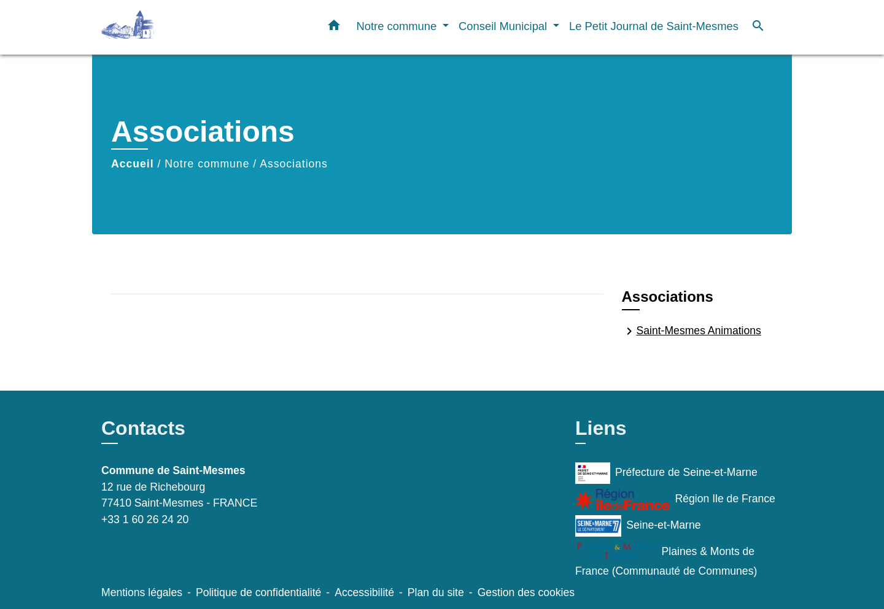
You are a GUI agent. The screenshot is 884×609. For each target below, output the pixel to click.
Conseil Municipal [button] (504, 26)
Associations (294, 164)
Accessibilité (364, 592)
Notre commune (207, 164)
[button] (334, 27)
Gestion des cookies (526, 592)
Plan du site (436, 592)
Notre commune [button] (398, 26)
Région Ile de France (675, 499)
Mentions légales (141, 592)
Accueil (132, 164)
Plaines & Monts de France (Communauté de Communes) (666, 559)
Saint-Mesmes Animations (691, 331)
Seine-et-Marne (638, 526)
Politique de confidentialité (258, 592)
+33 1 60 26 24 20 (144, 519)
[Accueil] (178, 27)
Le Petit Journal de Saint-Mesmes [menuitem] (654, 26)
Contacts (143, 428)
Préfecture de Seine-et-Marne (666, 473)
